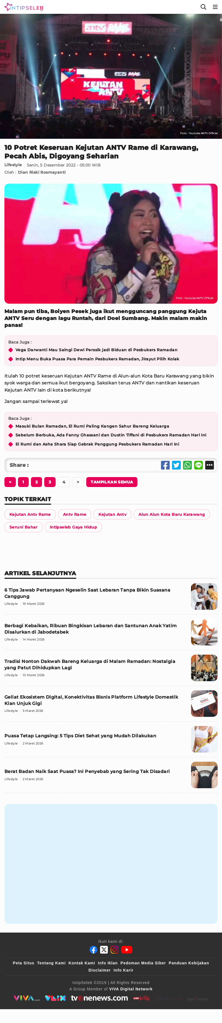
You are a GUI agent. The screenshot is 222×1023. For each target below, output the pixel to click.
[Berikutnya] (10, 482)
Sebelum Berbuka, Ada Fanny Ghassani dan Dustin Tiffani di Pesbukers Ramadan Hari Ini (111, 435)
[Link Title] (30, 514)
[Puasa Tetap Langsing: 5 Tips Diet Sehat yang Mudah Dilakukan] (111, 741)
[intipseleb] (169, 998)
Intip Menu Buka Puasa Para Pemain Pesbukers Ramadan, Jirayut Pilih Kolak (97, 358)
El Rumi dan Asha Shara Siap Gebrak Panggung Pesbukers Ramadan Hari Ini (97, 444)
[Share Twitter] (176, 465)
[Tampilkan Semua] (111, 482)
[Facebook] (93, 950)
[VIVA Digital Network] (131, 989)
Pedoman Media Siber (143, 963)
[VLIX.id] (55, 998)
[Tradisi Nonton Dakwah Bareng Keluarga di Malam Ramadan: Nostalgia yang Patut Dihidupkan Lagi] (111, 670)
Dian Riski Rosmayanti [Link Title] (42, 172)
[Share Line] (198, 465)
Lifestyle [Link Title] (13, 165)
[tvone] (99, 998)
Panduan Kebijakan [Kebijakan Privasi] (189, 963)
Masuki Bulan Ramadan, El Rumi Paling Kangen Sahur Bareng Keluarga (92, 426)
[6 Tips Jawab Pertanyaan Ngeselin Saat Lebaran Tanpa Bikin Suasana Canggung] (111, 599)
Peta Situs (24, 963)
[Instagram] (114, 950)
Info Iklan (107, 963)
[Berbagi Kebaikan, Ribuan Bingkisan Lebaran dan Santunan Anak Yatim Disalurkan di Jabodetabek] (111, 634)
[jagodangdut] (197, 998)
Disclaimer (99, 970)
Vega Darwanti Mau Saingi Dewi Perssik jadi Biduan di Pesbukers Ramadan (96, 349)
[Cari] (203, 7)
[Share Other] (209, 465)
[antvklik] (141, 998)
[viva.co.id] (26, 998)
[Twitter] (104, 950)
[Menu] (215, 7)
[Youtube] (126, 950)
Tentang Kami (51, 963)
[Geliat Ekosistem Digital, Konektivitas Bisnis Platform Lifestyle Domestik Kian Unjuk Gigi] (111, 706)
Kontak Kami (82, 963)
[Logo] (22, 7)
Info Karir (124, 970)
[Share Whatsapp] (187, 465)
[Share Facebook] (165, 465)
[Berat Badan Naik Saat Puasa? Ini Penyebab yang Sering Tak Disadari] (111, 777)
